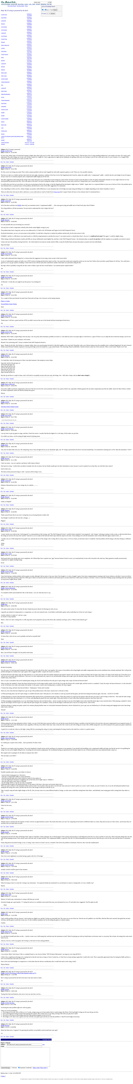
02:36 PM (29, 15)
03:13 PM (29, 27)
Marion (2, 121)
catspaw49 (3, 20)
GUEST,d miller (4, 118)
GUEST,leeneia (4, 54)
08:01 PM (29, 58)
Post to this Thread (12, 6)
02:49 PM (29, 104)
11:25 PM (29, 137)
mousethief (3, 106)
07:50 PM (29, 113)
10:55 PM (29, 119)
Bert (2, 85)
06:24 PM (29, 88)
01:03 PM (29, 128)
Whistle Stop (4, 131)
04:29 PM (29, 55)
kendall (2, 112)
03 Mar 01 (29, 14)
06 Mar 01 (29, 93)
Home (26, 6)
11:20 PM (29, 134)
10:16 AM (29, 125)
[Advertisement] (51, 28)
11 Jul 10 (27, 144)
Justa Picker (3, 17)
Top (4, 161)
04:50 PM (29, 85)
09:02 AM (29, 94)
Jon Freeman (4, 26)
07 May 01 (29, 99)
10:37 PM (29, 91)
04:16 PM (29, 49)
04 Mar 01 (29, 59)
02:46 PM (29, 131)
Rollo (2, 57)
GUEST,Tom (4, 14)
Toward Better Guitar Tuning (9, 304)
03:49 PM (29, 73)
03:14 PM (29, 30)
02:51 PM (29, 18)
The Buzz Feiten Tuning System (9, 406)
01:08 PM (32, 144)
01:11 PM (29, 61)
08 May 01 (29, 121)
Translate (12, 161)
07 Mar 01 (29, 96)
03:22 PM (29, 33)
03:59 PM (29, 76)
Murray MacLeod (5, 45)
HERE (19, 205)
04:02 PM (29, 46)
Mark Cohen (4, 72)
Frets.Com (57, 192)
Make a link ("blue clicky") (40, 1071)
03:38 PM (29, 70)
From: (3, 151)
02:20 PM (29, 64)
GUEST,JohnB (4, 78)
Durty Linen (4, 75)
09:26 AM (29, 122)
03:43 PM (29, 42)
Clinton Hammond (5, 82)
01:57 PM (32, 142)
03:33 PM (29, 36)
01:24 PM (29, 82)
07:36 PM (29, 110)
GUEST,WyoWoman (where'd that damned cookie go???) (20, 973)
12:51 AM (29, 98)
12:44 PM (29, 79)
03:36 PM (29, 39)
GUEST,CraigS (4, 109)
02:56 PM (29, 21)
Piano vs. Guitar (5, 301)
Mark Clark (3, 124)
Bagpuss (3, 69)
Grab (2, 127)
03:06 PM (29, 24)
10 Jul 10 (27, 142)
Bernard (3, 23)
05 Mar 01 (29, 78)
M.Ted (2, 97)
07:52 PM (29, 116)
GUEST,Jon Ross (5, 142)
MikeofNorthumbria (5, 94)
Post (2, 161)
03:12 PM (29, 107)
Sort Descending (20, 6)
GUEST (3, 48)
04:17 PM (29, 52)
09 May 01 (29, 139)
